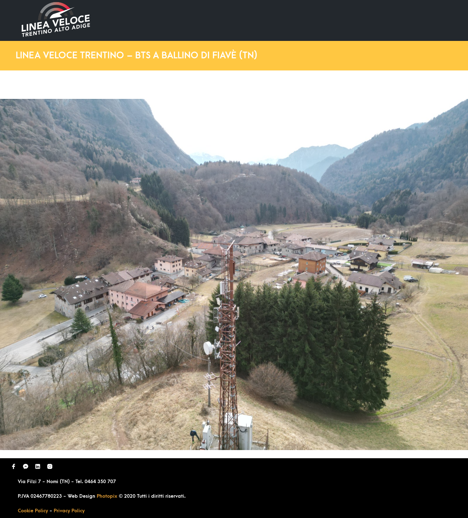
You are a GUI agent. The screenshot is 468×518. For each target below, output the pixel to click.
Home (225, 20)
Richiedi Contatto (367, 20)
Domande (313, 20)
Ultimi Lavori (266, 20)
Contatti (419, 20)
